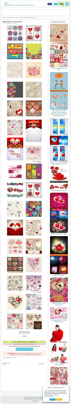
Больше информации (48, 396)
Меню (56, 4)
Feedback (37, 400)
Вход (61, 4)
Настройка (59, 399)
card (13, 357)
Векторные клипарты (12, 23)
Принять (52, 399)
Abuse (33, 400)
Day (12, 357)
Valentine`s (9, 357)
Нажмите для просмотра (24, 349)
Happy (6, 357)
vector (15, 357)
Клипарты (5, 23)
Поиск (49, 4)
